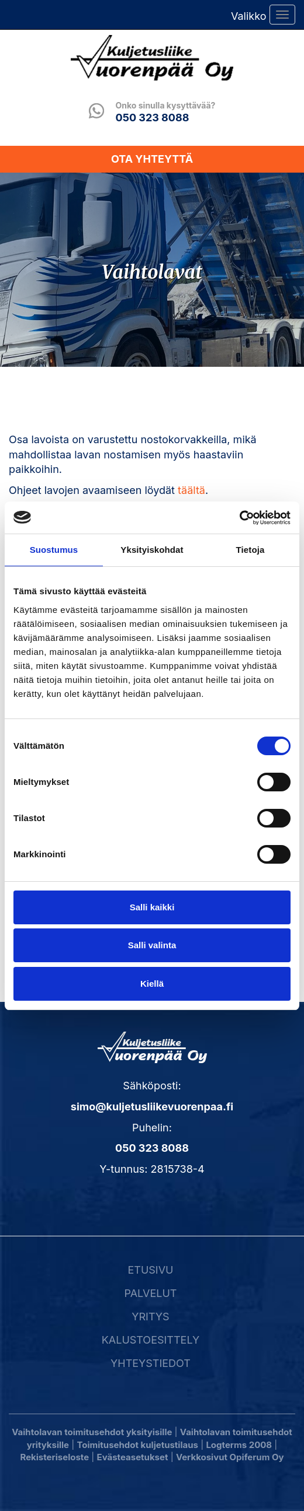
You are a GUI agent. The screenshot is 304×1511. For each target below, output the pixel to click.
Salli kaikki (152, 907)
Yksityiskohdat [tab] (151, 550)
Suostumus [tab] (54, 550)
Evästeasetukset (132, 1457)
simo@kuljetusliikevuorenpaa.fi (152, 1106)
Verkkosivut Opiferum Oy (230, 1457)
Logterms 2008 (239, 1444)
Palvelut (150, 1293)
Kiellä (152, 983)
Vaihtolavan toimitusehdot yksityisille (92, 1432)
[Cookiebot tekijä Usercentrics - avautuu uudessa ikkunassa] (239, 517)
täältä (191, 490)
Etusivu (150, 1270)
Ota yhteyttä (152, 159)
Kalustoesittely (150, 1340)
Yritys (150, 1316)
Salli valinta (152, 945)
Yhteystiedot (150, 1363)
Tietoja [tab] (250, 550)
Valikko (248, 16)
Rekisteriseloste (54, 1457)
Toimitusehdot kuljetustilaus (137, 1444)
